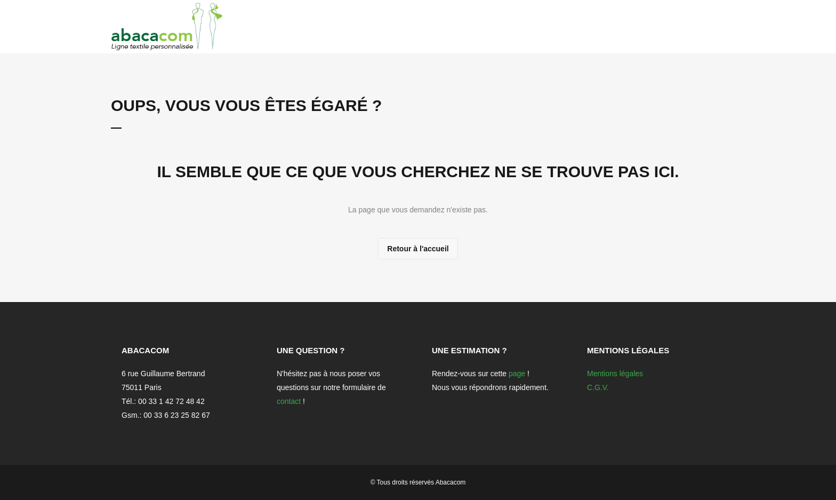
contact (289, 401)
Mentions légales (615, 373)
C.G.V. (598, 387)
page (517, 373)
